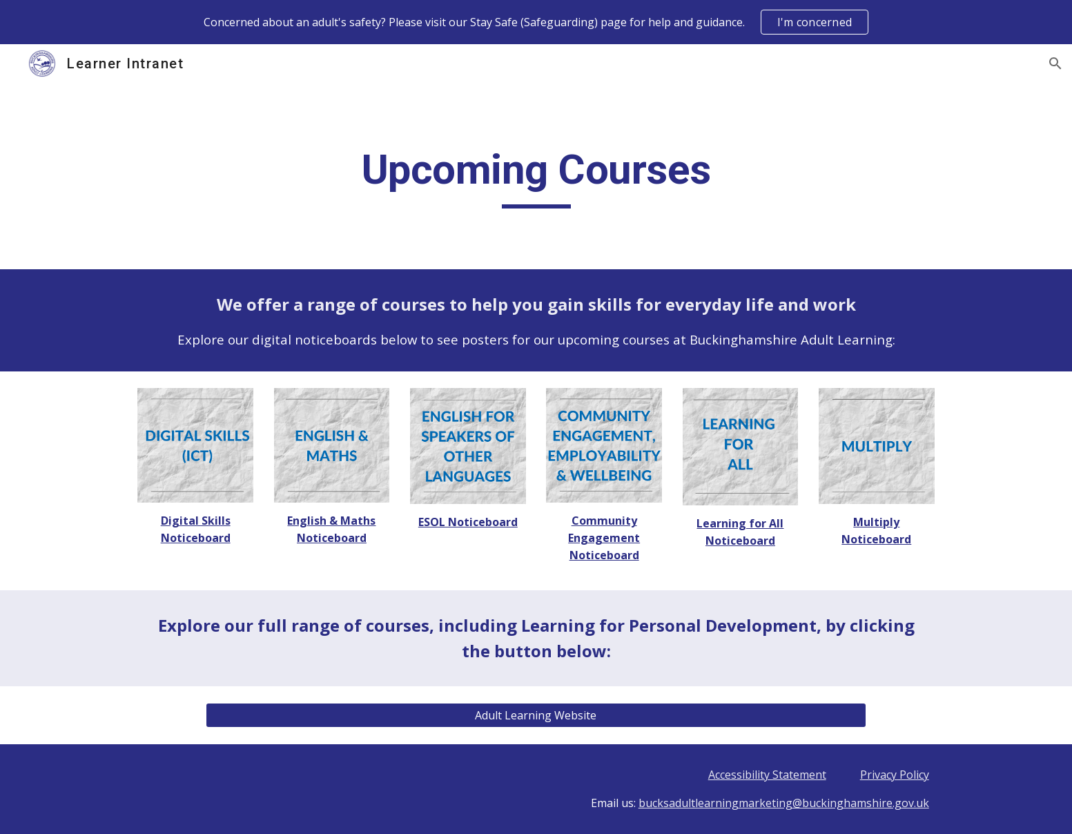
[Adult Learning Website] (536, 715)
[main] (535, 176)
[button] (1055, 63)
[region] (536, 22)
